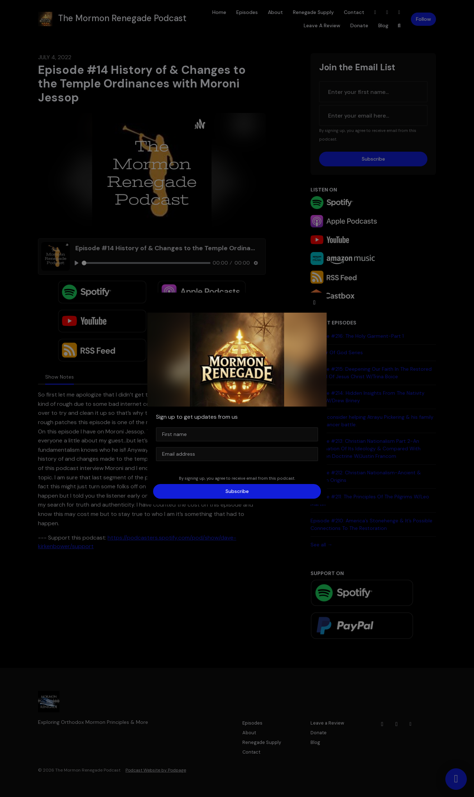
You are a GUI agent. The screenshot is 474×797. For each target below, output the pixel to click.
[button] (314, 302)
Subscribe (237, 491)
